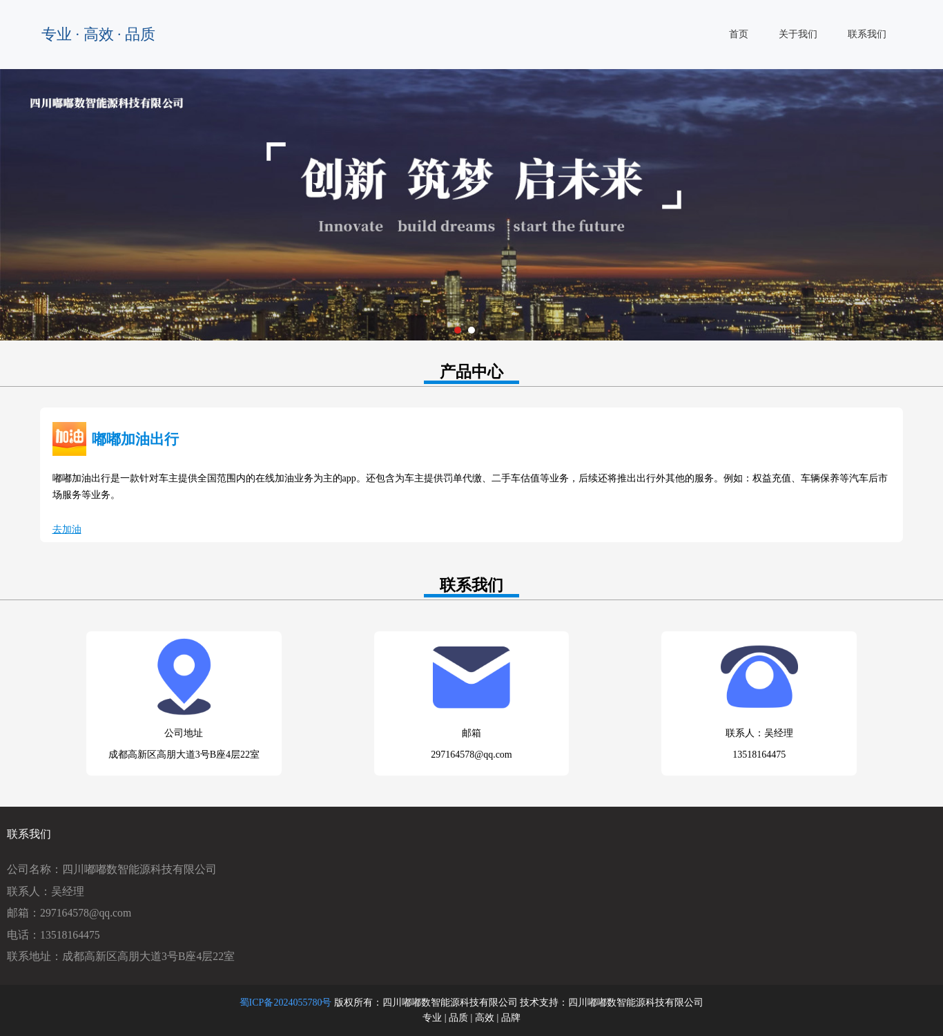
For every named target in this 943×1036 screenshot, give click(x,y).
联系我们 (867, 34)
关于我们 (798, 34)
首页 (738, 34)
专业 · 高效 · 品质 (98, 34)
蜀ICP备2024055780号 (286, 1002)
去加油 (66, 529)
